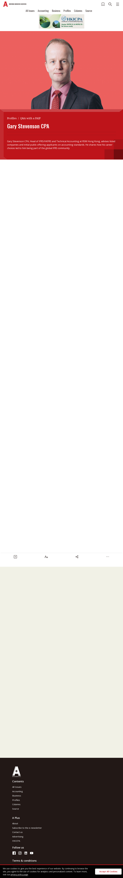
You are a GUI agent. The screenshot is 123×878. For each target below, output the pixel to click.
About (15, 823)
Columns (78, 11)
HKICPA (16, 840)
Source (88, 11)
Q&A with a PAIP (30, 118)
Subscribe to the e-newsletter (27, 827)
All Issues (30, 11)
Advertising (17, 836)
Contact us (17, 832)
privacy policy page (19, 874)
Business (56, 11)
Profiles (67, 11)
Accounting (43, 11)
